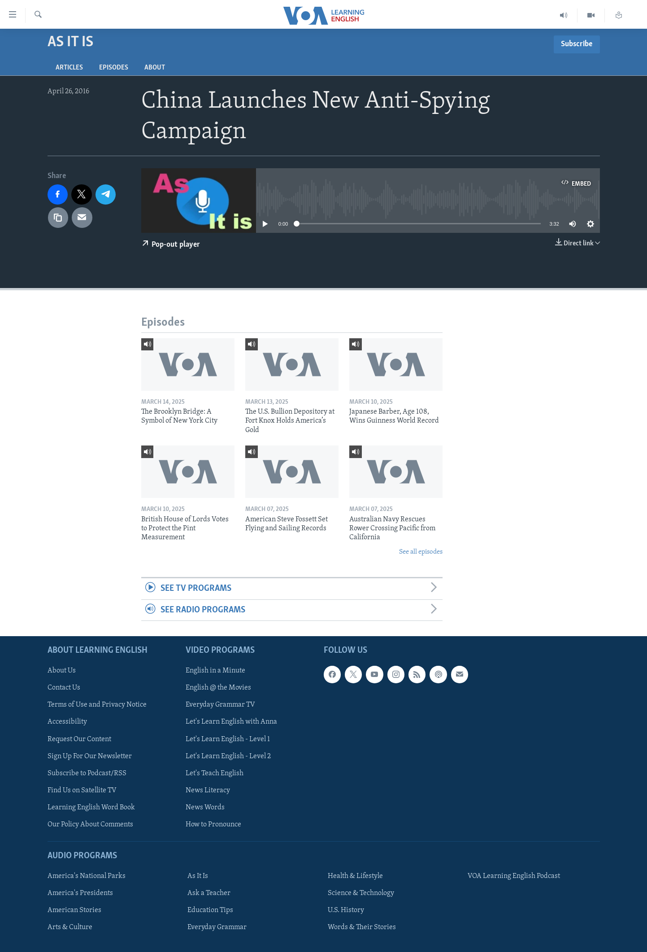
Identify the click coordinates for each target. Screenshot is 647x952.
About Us (62, 670)
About (154, 67)
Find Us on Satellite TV (82, 790)
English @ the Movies (218, 687)
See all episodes (421, 552)
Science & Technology (361, 893)
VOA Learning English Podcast (514, 876)
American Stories (74, 910)
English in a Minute (215, 670)
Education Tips (210, 910)
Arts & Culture (70, 927)
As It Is (197, 876)
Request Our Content (79, 738)
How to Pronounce (213, 824)
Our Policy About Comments (90, 824)
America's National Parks (87, 876)
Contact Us (64, 687)
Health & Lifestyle (355, 876)
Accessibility (67, 721)
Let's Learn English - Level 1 (228, 738)
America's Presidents (80, 893)
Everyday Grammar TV (220, 704)
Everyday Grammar (217, 927)
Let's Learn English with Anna (231, 721)
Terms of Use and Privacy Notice (97, 704)
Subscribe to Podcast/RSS (87, 773)
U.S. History (346, 910)
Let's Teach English (214, 773)
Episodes (113, 67)
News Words (205, 807)
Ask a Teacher (208, 893)
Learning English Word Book (91, 807)
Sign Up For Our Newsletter (90, 756)
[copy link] (58, 217)
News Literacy (208, 790)
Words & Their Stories (362, 927)
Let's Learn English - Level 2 (228, 756)
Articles (69, 67)
